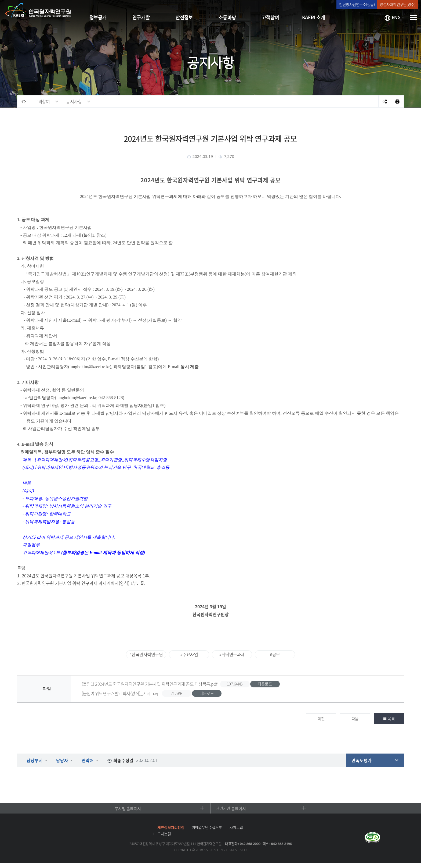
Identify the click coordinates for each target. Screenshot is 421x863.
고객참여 (42, 101)
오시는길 (164, 833)
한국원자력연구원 (38, 12)
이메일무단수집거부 (207, 827)
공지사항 (74, 101)
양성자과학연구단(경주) (397, 4)
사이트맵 (236, 827)
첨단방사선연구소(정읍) (357, 4)
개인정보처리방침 (170, 827)
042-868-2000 (250, 843)
